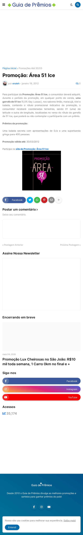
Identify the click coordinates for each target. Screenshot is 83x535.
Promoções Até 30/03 (30, 68)
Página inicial (9, 68)
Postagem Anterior (13, 245)
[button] (4, 4)
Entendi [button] (12, 527)
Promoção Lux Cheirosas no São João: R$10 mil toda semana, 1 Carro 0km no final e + (38, 361)
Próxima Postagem (69, 245)
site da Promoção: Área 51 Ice (32, 149)
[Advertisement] (42, 38)
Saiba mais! (70, 520)
